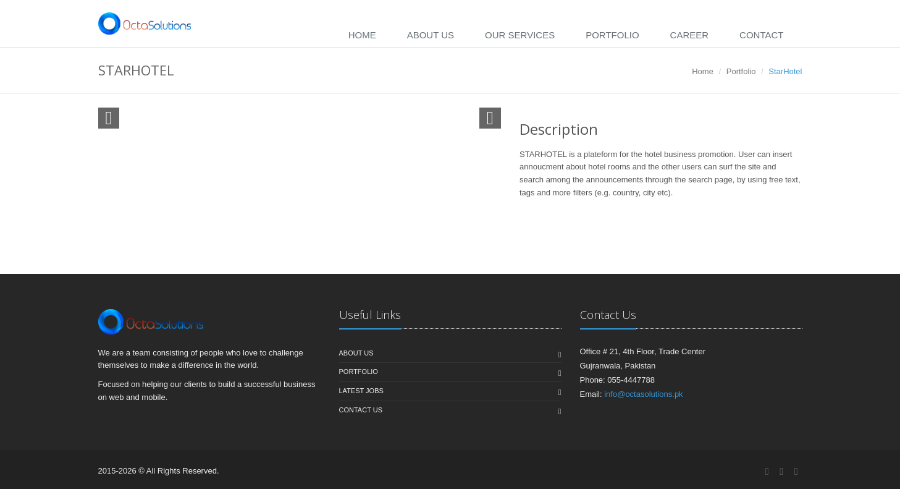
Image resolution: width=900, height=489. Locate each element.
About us (356, 353)
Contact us (361, 410)
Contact (761, 35)
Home (362, 35)
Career (689, 35)
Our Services (520, 35)
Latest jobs (361, 390)
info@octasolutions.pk (643, 394)
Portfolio (612, 35)
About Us (430, 35)
